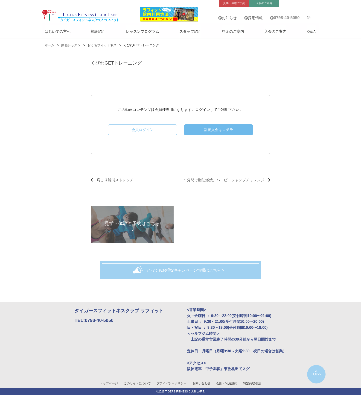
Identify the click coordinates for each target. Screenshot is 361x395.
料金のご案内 (233, 31)
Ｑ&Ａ (311, 31)
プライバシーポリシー (171, 383)
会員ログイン (142, 130)
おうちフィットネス (101, 45)
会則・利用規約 (226, 383)
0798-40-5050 (287, 17)
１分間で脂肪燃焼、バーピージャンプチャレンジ (223, 180)
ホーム (49, 45)
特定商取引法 (252, 383)
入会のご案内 (275, 31)
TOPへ (316, 374)
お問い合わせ (201, 383)
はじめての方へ (57, 31)
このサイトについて (137, 383)
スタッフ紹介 (190, 31)
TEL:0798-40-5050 (94, 320)
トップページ (109, 383)
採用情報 (255, 18)
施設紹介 (98, 31)
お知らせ (229, 18)
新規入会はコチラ (218, 130)
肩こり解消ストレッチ (115, 180)
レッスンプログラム (142, 31)
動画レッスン (71, 45)
